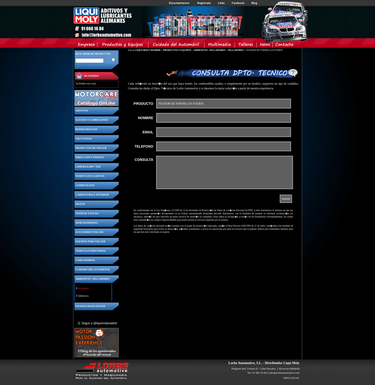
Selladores (83, 288)
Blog (254, 3)
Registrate (204, 3)
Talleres (246, 45)
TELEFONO (143, 146)
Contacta (284, 45)
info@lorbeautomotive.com (284, 372)
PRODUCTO (143, 104)
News (265, 45)
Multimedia (220, 45)
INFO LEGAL (291, 377)
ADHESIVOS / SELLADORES (209, 50)
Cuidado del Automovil (176, 45)
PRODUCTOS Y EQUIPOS (177, 50)
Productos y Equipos (123, 45)
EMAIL (148, 132)
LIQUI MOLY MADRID (148, 50)
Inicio (158, 22)
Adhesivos (83, 295)
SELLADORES (236, 50)
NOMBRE (145, 118)
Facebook (238, 3)
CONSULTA (144, 160)
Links (221, 3)
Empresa (87, 45)
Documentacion (179, 3)
